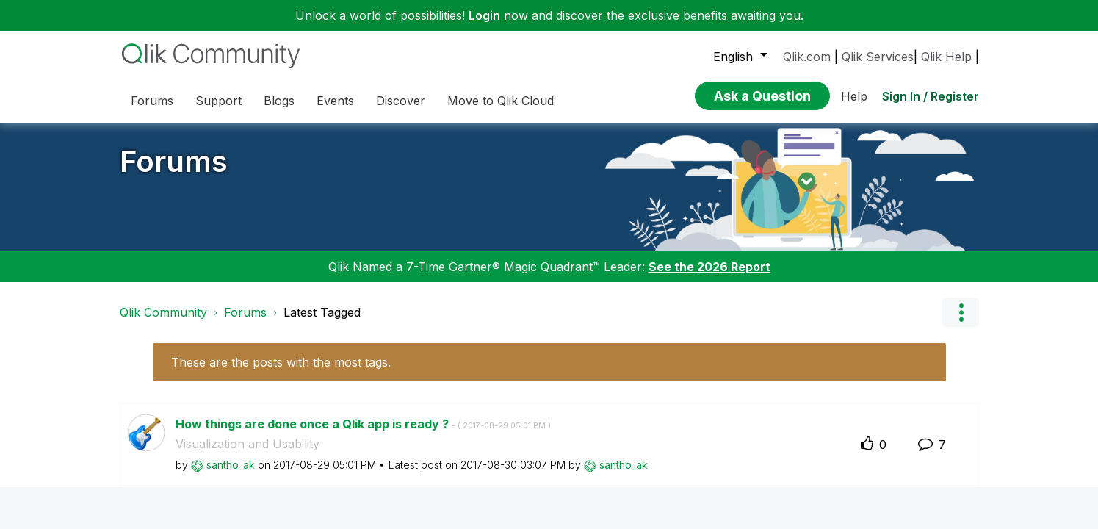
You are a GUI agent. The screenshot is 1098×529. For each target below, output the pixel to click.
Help (854, 96)
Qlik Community (163, 312)
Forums (174, 161)
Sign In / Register (930, 96)
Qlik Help (946, 56)
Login (484, 15)
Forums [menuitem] (152, 100)
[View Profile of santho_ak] (230, 464)
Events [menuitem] (335, 100)
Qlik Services (878, 56)
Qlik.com (807, 56)
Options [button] (960, 312)
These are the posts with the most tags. (281, 362)
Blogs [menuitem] (279, 100)
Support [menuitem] (218, 100)
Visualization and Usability (247, 443)
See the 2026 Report (709, 266)
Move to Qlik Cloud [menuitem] (500, 100)
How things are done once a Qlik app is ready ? (363, 424)
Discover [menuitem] (400, 100)
